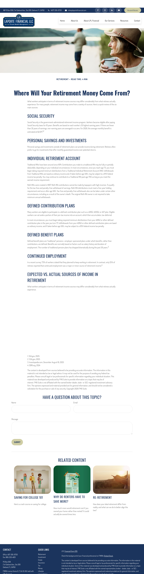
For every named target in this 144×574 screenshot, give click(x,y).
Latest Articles (43, 566)
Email (75, 395)
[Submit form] (17, 434)
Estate (40, 552)
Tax (39, 558)
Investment (42, 549)
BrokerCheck (108, 548)
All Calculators (43, 572)
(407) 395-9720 (55, 3)
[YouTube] (119, 2)
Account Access (132, 3)
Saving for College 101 (28, 489)
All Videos (41, 569)
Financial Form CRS (70, 543)
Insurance (41, 555)
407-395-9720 (13, 547)
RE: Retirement (102, 489)
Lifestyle (41, 563)
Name (13, 395)
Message (14, 411)
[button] (62, 12)
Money (40, 561)
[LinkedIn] (112, 2)
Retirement (42, 547)
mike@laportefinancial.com (75, 3)
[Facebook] (98, 2)
